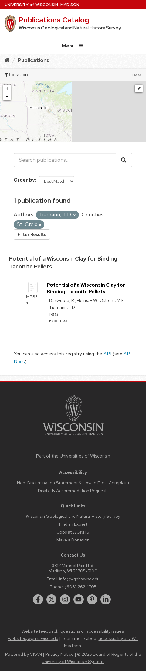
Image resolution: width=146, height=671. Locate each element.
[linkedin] (105, 599)
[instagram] (65, 599)
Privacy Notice (59, 654)
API (107, 354)
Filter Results (32, 234)
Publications (33, 60)
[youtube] (78, 599)
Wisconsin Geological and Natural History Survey (73, 516)
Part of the (73, 456)
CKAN (36, 654)
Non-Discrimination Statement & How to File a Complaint (73, 483)
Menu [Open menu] (73, 46)
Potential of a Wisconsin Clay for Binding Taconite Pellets (86, 288)
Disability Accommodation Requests (73, 490)
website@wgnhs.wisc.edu (33, 638)
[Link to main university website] (73, 436)
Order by (24, 180)
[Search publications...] (65, 160)
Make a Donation (73, 540)
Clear (136, 75)
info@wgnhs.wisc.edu (79, 579)
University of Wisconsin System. (73, 662)
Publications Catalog (53, 20)
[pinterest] (92, 599)
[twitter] (51, 599)
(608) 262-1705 (81, 587)
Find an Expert (73, 524)
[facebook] (38, 599)
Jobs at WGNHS (73, 532)
